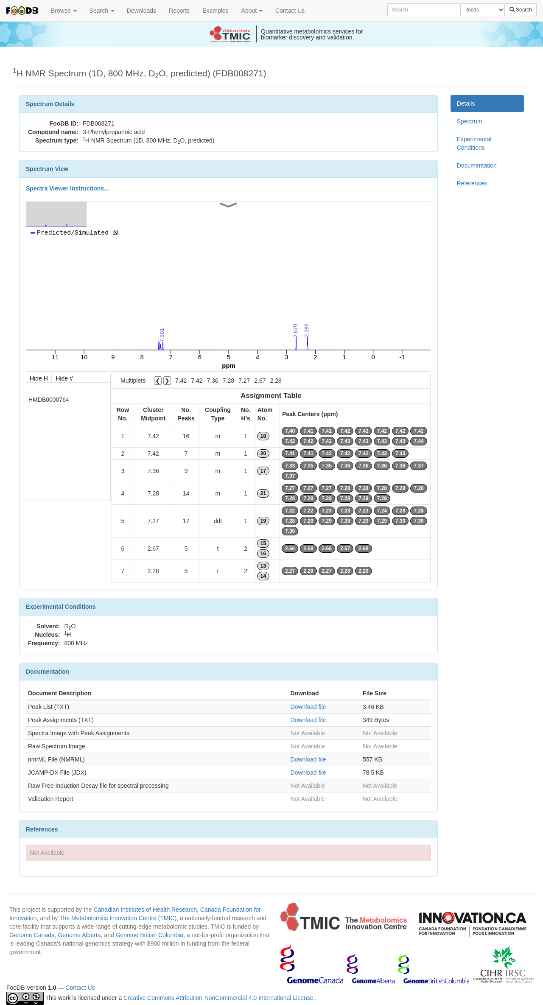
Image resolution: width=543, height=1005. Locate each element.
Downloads (141, 10)
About (252, 10)
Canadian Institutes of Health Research (145, 909)
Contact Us (290, 10)
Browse (64, 10)
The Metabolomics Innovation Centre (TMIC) (117, 918)
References (472, 183)
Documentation (477, 165)
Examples (215, 10)
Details (466, 103)
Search (102, 10)
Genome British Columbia (150, 935)
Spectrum (469, 121)
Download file (308, 706)
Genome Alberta (79, 935)
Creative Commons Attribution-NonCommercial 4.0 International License (219, 997)
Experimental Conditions (474, 143)
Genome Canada (32, 935)
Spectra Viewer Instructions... (67, 188)
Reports (179, 10)
